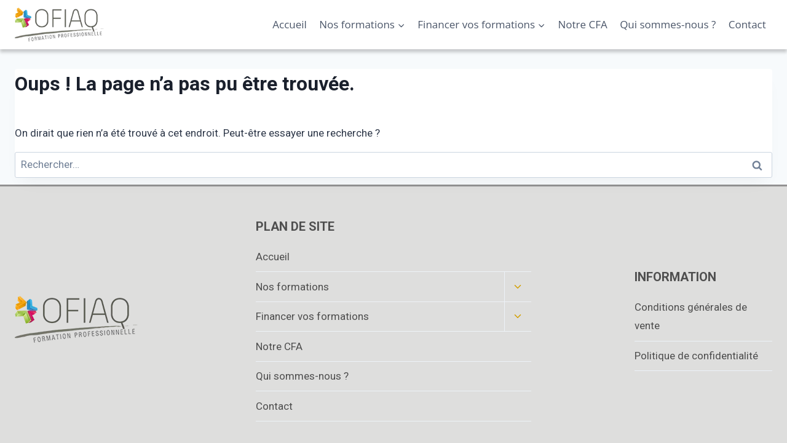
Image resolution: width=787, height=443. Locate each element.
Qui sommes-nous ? (668, 24)
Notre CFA (582, 24)
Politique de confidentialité (696, 355)
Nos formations (292, 287)
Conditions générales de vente (691, 316)
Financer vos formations (312, 316)
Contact (747, 24)
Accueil (289, 24)
